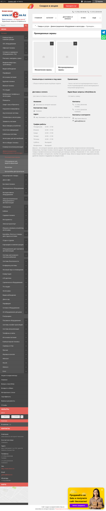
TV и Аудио (6, 90)
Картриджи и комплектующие (13, 245)
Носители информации (10, 130)
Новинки (4, 380)
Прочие (5, 350)
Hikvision (6, 359)
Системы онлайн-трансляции (13, 325)
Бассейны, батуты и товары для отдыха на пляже (12, 235)
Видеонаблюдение (9, 69)
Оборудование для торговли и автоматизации (13, 250)
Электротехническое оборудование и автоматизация (10, 201)
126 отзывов (87, 1)
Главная (38, 18)
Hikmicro (5, 367)
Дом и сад (6, 299)
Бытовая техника (9, 184)
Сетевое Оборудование (11, 308)
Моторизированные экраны (65, 68)
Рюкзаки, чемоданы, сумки (12, 58)
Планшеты (6, 100)
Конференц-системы (10, 265)
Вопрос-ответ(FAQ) (7, 384)
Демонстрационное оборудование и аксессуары (12, 152)
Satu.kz (62, 507)
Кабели (5, 211)
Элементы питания (9, 121)
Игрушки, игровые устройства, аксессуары (13, 229)
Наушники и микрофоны (11, 109)
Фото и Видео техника (10, 143)
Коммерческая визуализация (13, 147)
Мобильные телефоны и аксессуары (11, 95)
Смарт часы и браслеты (11, 104)
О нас (83, 18)
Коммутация (7, 274)
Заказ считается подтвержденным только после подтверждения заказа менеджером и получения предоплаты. (83, 85)
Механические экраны (43, 70)
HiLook (5, 363)
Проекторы (8, 167)
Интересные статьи (8, 392)
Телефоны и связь (9, 333)
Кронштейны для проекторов (14, 171)
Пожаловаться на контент (63, 509)
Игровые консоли (9, 354)
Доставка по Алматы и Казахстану (45, 96)
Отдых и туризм (8, 240)
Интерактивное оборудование (8, 193)
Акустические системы (10, 113)
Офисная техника (9, 48)
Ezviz (4, 371)
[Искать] (26, 25)
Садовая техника (9, 215)
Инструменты (7, 220)
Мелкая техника (8, 86)
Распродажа (7, 316)
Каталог (4, 33)
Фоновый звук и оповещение (13, 270)
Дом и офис (6, 180)
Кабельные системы (10, 134)
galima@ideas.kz (6, 475)
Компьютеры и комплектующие (8, 38)
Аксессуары (7, 291)
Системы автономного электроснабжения (10, 256)
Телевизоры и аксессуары (12, 117)
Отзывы (4, 405)
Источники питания (9, 77)
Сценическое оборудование (12, 282)
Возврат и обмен (7, 388)
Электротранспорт (9, 224)
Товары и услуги (43, 26)
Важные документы (8, 401)
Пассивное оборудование (12, 320)
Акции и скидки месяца (9, 375)
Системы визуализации (11, 329)
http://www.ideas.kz (7, 469)
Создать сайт (12, 1)
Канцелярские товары (10, 176)
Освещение (7, 207)
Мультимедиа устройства (12, 126)
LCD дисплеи (7, 278)
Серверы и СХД (8, 346)
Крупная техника (9, 81)
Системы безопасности (11, 261)
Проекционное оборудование (13, 188)
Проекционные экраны (12, 157)
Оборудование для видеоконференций (11, 162)
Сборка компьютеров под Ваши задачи (47, 83)
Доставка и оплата (68, 18)
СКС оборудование (9, 44)
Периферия (7, 73)
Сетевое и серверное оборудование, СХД (10, 53)
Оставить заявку (74, 96)
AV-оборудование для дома (12, 312)
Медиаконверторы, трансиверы (9, 63)
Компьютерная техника (11, 342)
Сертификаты (6, 397)
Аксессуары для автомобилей (13, 138)
